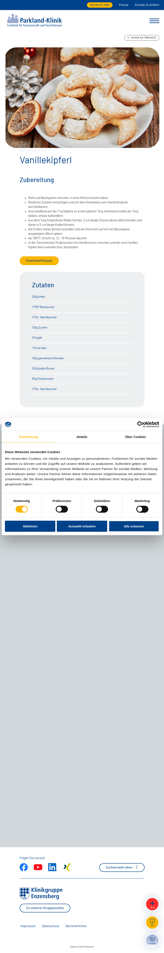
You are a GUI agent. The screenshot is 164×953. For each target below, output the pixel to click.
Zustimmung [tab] (28, 436)
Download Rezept (39, 260)
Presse (123, 5)
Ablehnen (30, 526)
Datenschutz (50, 926)
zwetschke (89, 947)
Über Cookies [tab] (135, 436)
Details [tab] (82, 436)
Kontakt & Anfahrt (147, 5)
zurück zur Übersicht (141, 37)
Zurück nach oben (122, 867)
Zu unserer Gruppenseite (45, 908)
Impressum (27, 926)
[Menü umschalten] (154, 21)
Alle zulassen (134, 526)
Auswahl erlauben (82, 526)
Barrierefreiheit (76, 926)
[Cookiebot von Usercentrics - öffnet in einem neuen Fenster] (140, 424)
